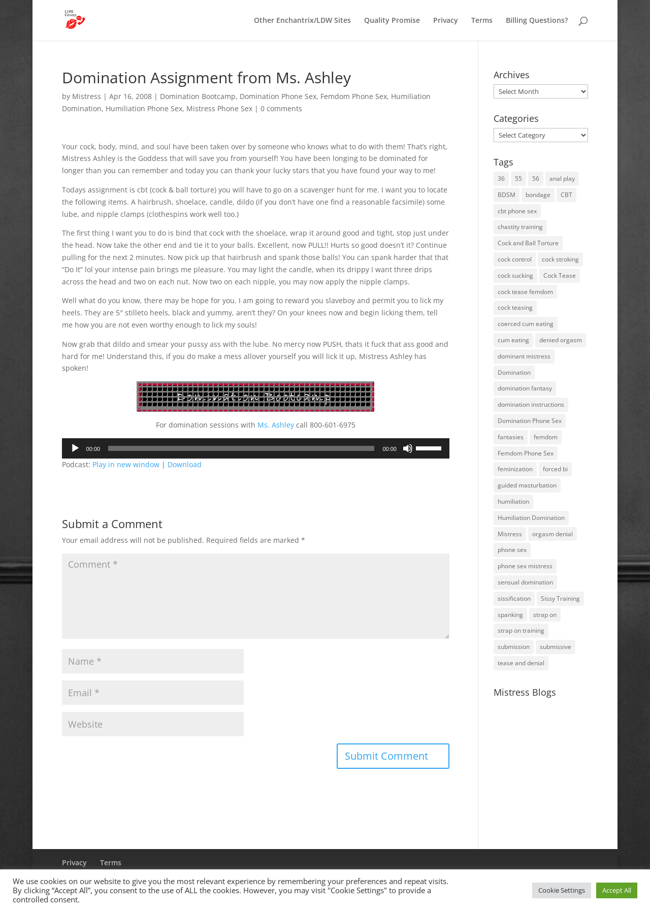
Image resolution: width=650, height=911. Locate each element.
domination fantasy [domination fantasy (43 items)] (525, 388)
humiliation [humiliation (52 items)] (513, 501)
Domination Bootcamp (198, 96)
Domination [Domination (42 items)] (514, 372)
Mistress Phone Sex (219, 108)
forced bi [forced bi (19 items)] (555, 469)
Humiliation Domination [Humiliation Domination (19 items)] (531, 517)
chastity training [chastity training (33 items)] (520, 226)
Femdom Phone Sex (353, 96)
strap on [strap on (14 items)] (545, 614)
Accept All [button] (616, 890)
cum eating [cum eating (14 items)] (513, 340)
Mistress (86, 96)
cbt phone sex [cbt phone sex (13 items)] (517, 211)
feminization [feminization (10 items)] (515, 469)
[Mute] (408, 448)
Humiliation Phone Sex (144, 108)
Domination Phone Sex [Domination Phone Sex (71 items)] (530, 420)
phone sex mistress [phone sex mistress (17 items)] (525, 566)
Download (185, 464)
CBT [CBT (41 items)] (566, 194)
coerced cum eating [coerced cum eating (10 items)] (526, 323)
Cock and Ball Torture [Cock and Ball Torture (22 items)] (528, 243)
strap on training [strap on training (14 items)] (521, 630)
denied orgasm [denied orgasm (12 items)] (560, 340)
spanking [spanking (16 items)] (510, 614)
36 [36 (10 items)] (501, 178)
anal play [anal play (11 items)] (562, 178)
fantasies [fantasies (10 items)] (511, 437)
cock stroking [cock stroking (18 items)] (560, 259)
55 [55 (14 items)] (518, 178)
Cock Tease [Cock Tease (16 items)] (559, 275)
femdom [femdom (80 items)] (546, 437)
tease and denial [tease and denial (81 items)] (521, 663)
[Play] (75, 448)
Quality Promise (392, 21)
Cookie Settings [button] (561, 890)
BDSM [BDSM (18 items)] (506, 194)
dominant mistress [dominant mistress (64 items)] (524, 356)
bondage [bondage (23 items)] (538, 194)
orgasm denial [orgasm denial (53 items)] (552, 534)
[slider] (241, 448)
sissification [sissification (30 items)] (514, 598)
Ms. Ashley (274, 425)
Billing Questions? (537, 21)
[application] (255, 448)
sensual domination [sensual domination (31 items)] (525, 582)
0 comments (281, 108)
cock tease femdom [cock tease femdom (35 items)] (525, 291)
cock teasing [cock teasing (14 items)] (515, 307)
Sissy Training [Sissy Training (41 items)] (560, 598)
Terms (482, 21)
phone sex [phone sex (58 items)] (512, 549)
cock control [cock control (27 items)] (515, 259)
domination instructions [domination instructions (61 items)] (531, 404)
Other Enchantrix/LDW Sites (302, 21)
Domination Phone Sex (278, 96)
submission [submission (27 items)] (514, 646)
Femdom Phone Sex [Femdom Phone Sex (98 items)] (526, 453)
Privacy (445, 21)
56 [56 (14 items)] (535, 178)
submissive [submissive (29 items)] (555, 646)
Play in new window (125, 464)
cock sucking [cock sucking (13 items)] (515, 275)
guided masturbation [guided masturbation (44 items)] (527, 485)
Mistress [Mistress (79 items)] (510, 534)
